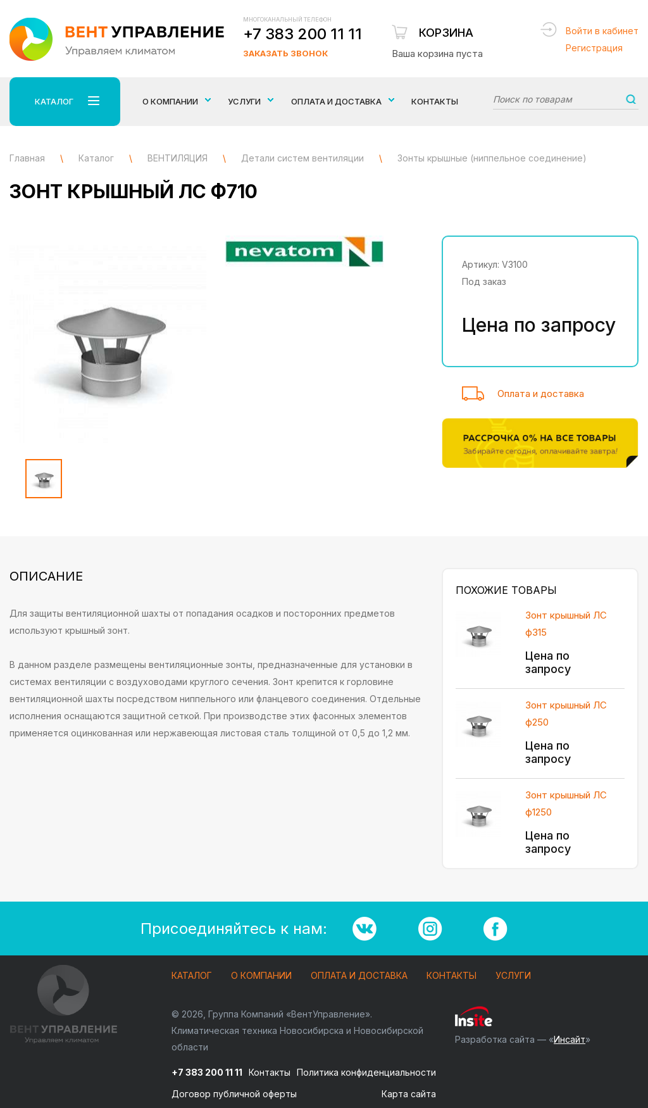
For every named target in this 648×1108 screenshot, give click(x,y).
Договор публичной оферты (234, 1093)
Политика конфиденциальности (366, 1072)
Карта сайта (409, 1093)
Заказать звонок (285, 53)
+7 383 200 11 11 (302, 34)
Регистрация (594, 47)
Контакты (434, 101)
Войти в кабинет (602, 30)
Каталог (191, 976)
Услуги (513, 976)
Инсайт (569, 1039)
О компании (261, 976)
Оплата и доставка (540, 393)
